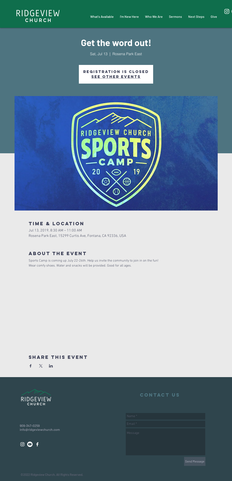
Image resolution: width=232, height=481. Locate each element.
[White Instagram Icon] (226, 11)
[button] (102, 16)
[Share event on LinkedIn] (51, 366)
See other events (116, 76)
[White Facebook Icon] (37, 444)
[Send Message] (194, 461)
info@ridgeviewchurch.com (40, 429)
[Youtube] (30, 444)
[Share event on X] (41, 366)
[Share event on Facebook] (31, 366)
